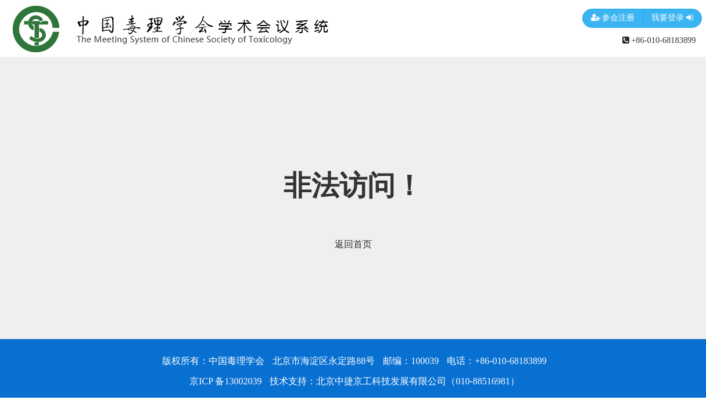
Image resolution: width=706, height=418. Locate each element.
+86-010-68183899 (659, 40)
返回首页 (353, 244)
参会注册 (613, 18)
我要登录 (672, 18)
